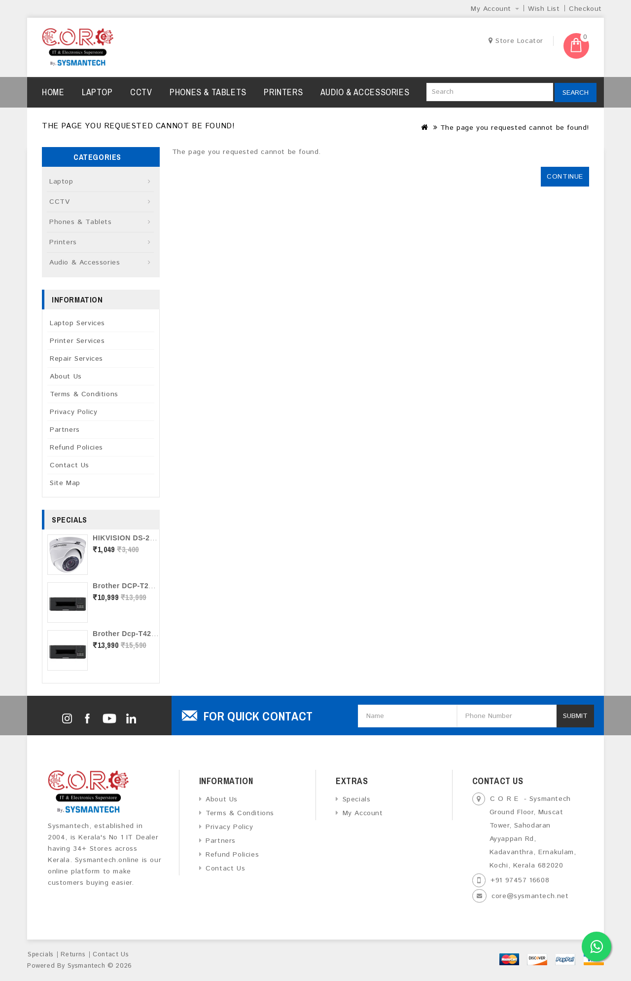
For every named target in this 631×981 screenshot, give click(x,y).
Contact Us (69, 465)
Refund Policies (76, 448)
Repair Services (76, 359)
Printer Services (77, 341)
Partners (65, 430)
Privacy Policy (73, 412)
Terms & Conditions (84, 394)
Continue (565, 177)
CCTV (141, 92)
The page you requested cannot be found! (514, 128)
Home (53, 92)
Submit (575, 716)
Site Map (65, 483)
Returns (73, 954)
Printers (283, 92)
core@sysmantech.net (529, 896)
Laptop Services (77, 323)
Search (575, 93)
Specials (357, 799)
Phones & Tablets (208, 92)
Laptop (97, 92)
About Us (66, 376)
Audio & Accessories (364, 92)
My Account (363, 813)
